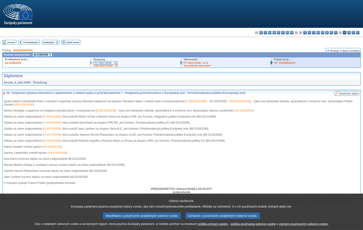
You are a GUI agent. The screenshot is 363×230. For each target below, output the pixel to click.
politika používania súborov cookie (253, 226)
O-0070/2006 (52, 128)
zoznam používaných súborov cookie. (303, 226)
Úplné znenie (72, 42)
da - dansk (270, 32)
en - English (287, 32)
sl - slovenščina (349, 32)
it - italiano (305, 32)
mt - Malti (322, 32)
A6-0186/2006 (13, 62)
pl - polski (331, 32)
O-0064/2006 (52, 122)
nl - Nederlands (327, 32)
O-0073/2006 (52, 134)
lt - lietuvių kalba (314, 32)
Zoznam (11, 42)
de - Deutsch (274, 32)
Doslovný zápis (348, 93)
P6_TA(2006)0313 (284, 62)
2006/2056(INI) (106, 110)
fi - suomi (353, 32)
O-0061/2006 (52, 116)
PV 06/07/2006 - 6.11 (196, 62)
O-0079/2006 (52, 140)
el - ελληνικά (283, 32)
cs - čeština (265, 32)
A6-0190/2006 (244, 110)
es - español (261, 32)
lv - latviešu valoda (309, 32)
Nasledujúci (49, 42)
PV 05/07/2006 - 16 (105, 62)
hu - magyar (318, 32)
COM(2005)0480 (196, 101)
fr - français (292, 32)
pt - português (336, 32)
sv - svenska (358, 32)
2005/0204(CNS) (23, 50)
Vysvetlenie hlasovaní (197, 65)
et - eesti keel (278, 32)
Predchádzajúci (31, 42)
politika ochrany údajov (213, 226)
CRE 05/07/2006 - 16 (106, 65)
